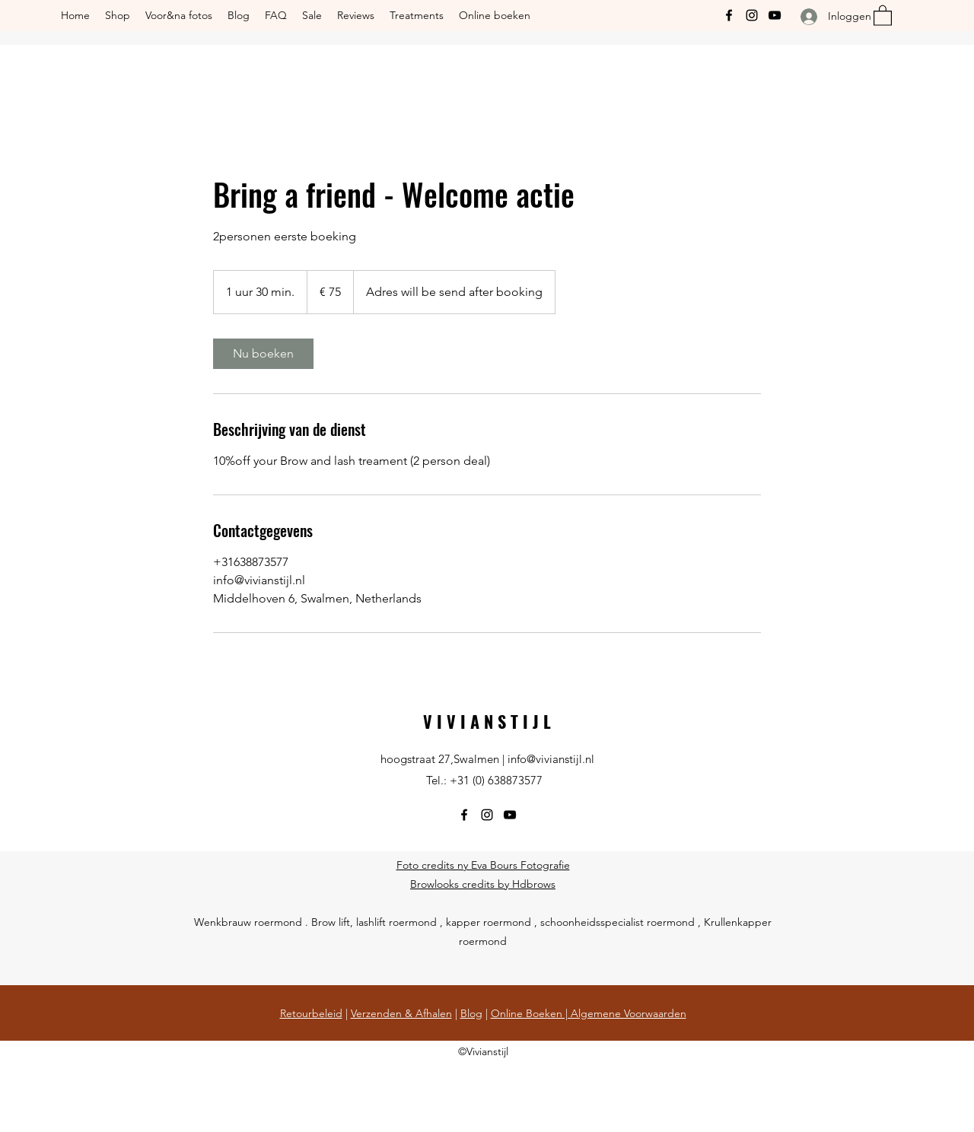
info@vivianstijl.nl (551, 759)
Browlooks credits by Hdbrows (482, 884)
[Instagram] (751, 15)
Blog (471, 1013)
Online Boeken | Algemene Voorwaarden (588, 1013)
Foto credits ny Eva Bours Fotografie (483, 865)
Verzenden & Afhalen (401, 1013)
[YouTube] (774, 15)
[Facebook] (729, 15)
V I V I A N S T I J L (487, 721)
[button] (883, 15)
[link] (263, 354)
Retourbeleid (311, 1013)
